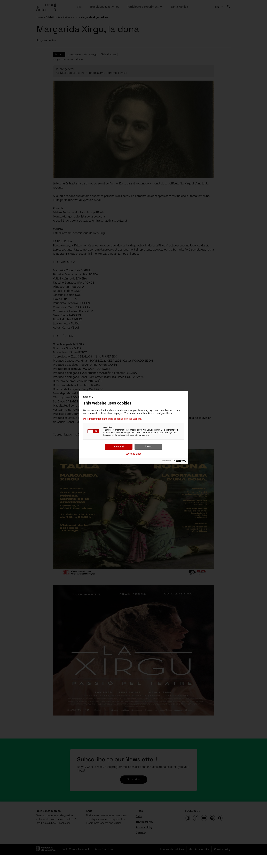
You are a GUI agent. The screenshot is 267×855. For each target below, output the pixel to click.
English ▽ (88, 396)
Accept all (118, 446)
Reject (148, 446)
